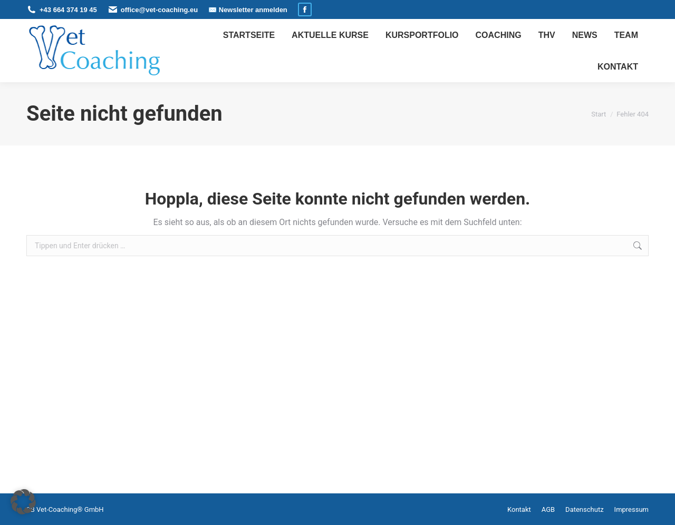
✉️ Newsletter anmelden (247, 10)
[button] (23, 502)
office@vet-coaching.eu (159, 10)
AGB (548, 509)
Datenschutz (584, 509)
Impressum (631, 509)
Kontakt (519, 509)
